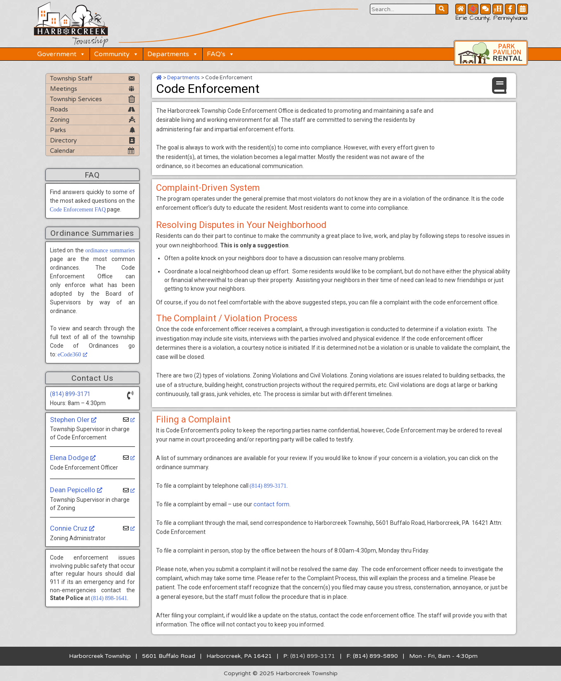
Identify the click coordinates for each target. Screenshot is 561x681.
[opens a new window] (129, 419)
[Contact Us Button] (485, 9)
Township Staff (71, 78)
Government (62, 53)
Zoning (59, 119)
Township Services (76, 98)
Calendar (62, 150)
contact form (270, 503)
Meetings (63, 88)
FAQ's (221, 53)
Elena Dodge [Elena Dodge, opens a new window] (73, 457)
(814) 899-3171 (70, 393)
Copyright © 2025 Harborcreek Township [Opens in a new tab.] (280, 672)
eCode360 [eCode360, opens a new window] (73, 354)
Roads (59, 109)
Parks (58, 129)
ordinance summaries (110, 250)
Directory (63, 140)
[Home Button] (460, 9)
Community (117, 53)
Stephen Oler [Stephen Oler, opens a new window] (73, 419)
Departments (173, 53)
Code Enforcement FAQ (78, 209)
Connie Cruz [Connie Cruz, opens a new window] (72, 528)
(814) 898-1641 (109, 598)
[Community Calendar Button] (522, 9)
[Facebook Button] (510, 9)
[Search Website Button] (403, 9)
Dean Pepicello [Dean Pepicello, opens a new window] (76, 490)
